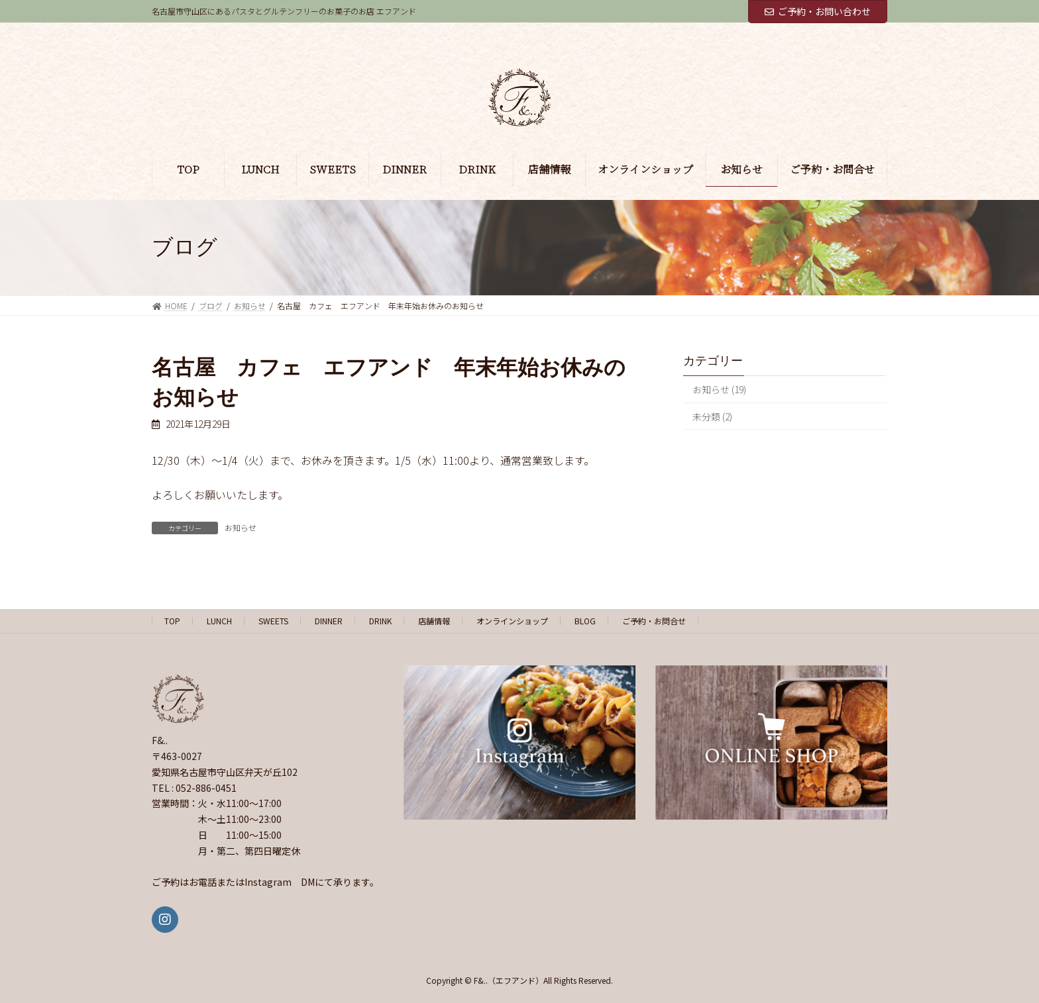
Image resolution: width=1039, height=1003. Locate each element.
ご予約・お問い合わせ (818, 11)
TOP (172, 620)
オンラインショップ (512, 620)
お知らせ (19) (719, 389)
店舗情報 (434, 620)
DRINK (380, 620)
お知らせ (240, 527)
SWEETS (273, 620)
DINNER (329, 620)
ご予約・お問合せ (654, 620)
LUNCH (219, 620)
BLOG (585, 620)
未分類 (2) (712, 415)
